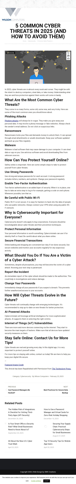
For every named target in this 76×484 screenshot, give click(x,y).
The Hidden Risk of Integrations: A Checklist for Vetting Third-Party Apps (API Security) (21, 412)
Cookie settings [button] (36, 481)
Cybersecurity (10, 52)
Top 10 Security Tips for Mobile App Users (57, 442)
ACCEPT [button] (46, 481)
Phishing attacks (11, 121)
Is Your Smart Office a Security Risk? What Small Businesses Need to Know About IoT (21, 427)
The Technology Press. (61, 369)
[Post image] (5, 409)
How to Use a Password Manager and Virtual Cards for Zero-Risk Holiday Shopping (56, 412)
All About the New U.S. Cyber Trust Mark (20, 442)
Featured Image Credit (14, 365)
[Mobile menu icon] (73, 14)
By (40, 376)
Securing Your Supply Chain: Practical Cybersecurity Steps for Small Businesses (61, 428)
